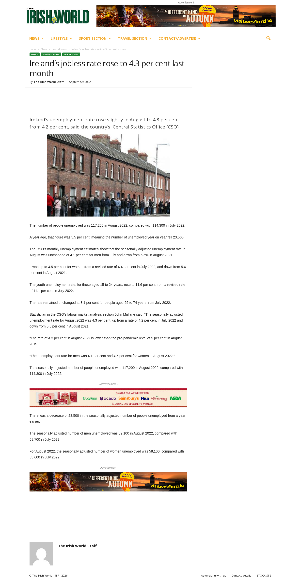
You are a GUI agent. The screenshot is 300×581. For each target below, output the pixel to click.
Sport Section (95, 38)
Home (33, 49)
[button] (268, 38)
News (36, 38)
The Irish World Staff (48, 82)
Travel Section (135, 38)
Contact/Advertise (179, 38)
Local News (71, 54)
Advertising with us (213, 575)
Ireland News (59, 49)
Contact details (241, 575)
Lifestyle (61, 38)
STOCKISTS (264, 575)
